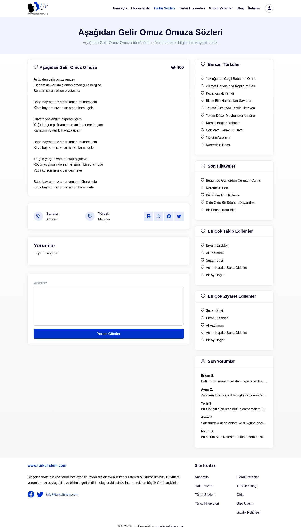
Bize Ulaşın (245, 503)
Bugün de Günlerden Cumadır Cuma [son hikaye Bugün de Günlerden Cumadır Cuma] (233, 180)
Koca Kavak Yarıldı (220, 93)
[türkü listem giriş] (269, 8)
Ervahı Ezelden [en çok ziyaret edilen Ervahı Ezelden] (217, 318)
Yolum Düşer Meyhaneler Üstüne (230, 115)
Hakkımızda (140, 8)
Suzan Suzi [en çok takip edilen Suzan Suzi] (214, 260)
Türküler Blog (246, 486)
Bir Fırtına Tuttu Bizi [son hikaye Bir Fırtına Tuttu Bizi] (220, 210)
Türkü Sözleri (164, 8)
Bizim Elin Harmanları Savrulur (228, 101)
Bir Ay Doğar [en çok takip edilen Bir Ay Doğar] (215, 275)
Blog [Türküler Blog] (240, 8)
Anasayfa (119, 8)
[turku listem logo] (38, 8)
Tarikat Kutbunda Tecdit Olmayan (230, 108)
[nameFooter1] (32, 494)
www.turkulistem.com (47, 465)
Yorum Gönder (108, 334)
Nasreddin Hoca (218, 145)
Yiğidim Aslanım (218, 137)
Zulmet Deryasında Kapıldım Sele (231, 86)
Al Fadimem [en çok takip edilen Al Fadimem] (215, 253)
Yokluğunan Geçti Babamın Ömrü (231, 79)
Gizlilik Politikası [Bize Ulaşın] (249, 512)
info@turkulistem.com (62, 494)
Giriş (240, 494)
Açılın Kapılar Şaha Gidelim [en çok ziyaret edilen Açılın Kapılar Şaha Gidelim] (226, 333)
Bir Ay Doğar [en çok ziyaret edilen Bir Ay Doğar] (215, 340)
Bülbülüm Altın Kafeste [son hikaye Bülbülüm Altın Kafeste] (223, 195)
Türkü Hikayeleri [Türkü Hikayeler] (207, 503)
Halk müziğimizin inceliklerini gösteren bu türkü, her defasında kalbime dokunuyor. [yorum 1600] (234, 381)
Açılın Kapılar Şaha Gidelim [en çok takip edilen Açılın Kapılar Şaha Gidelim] (226, 267)
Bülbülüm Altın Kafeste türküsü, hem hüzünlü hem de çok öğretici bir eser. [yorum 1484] (234, 437)
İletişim (254, 8)
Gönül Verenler (221, 8)
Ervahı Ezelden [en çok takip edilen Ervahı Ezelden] (217, 245)
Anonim (52, 219)
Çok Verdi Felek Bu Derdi (225, 130)
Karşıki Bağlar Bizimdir (223, 123)
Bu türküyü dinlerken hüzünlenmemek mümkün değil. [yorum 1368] (234, 409)
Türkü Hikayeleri (192, 8)
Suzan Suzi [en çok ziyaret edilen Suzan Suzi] (214, 310)
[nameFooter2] (41, 494)
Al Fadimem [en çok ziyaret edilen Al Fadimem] (215, 325)
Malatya (104, 219)
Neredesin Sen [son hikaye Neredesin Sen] (217, 188)
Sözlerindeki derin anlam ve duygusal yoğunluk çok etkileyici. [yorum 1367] (234, 423)
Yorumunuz (40, 283)
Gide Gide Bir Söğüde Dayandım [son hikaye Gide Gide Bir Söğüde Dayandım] (230, 202)
